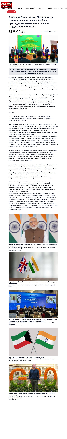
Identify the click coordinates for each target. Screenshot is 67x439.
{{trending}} (56, 8)
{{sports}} (49, 8)
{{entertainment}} (40, 8)
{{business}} (17, 8)
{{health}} (32, 8)
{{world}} (10, 8)
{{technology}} (25, 8)
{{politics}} (4, 8)
